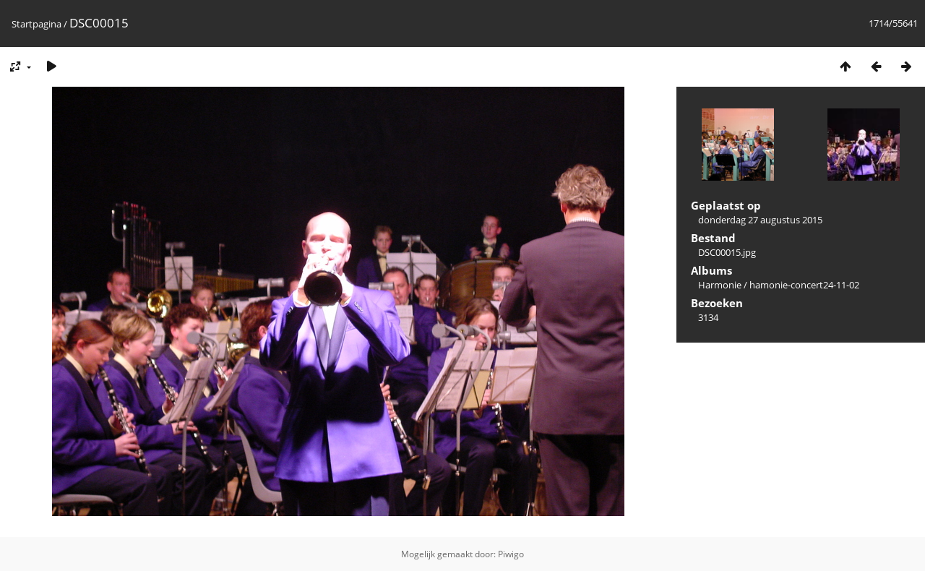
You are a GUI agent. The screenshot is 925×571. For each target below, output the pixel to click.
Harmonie (719, 284)
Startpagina (36, 23)
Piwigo (511, 554)
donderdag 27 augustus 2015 (760, 219)
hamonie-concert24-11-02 (804, 284)
